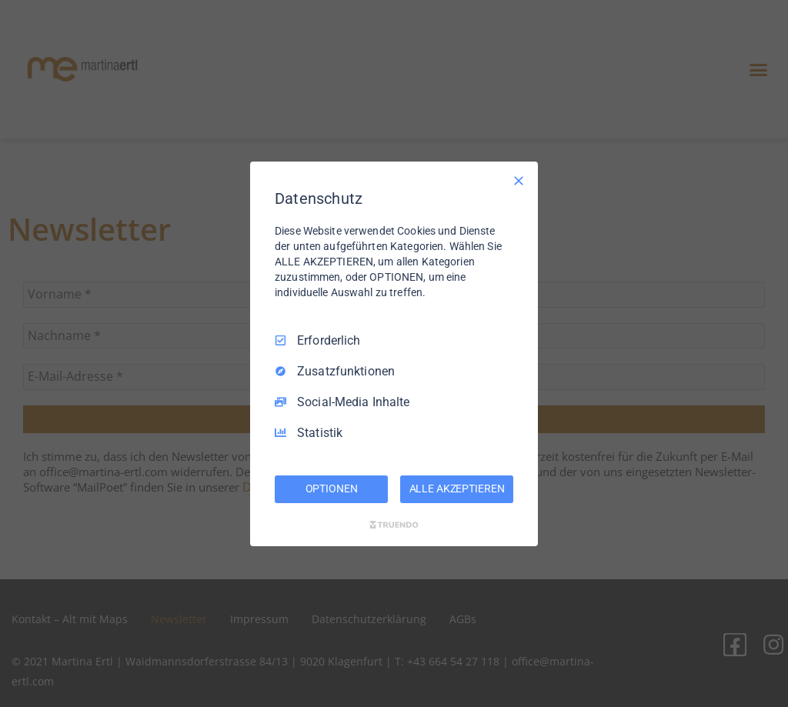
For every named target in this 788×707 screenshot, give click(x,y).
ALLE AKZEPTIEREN (457, 488)
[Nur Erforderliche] (518, 180)
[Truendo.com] (394, 525)
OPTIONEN (332, 488)
